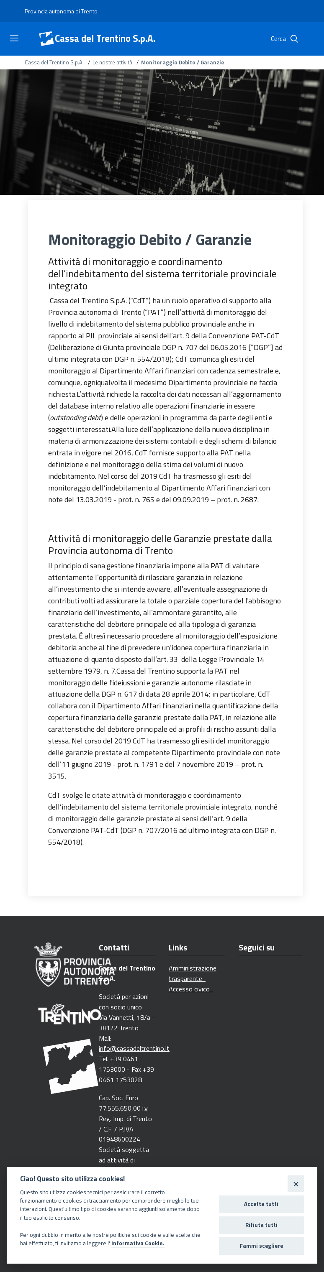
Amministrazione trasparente (192, 973)
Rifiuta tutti (261, 1225)
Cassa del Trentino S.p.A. (105, 38)
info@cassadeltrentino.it (134, 1048)
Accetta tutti (261, 1204)
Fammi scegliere (261, 1245)
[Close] (296, 1183)
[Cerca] (294, 39)
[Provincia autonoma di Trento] (61, 11)
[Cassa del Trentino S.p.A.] (46, 39)
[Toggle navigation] (14, 38)
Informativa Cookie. (138, 1243)
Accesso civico (191, 989)
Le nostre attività (113, 62)
